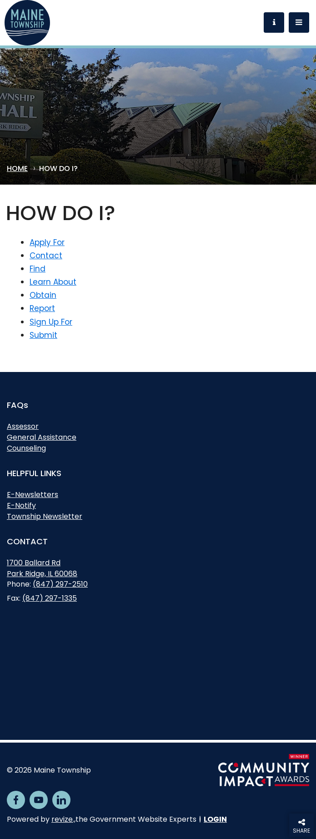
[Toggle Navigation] (299, 22)
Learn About (53, 281)
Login (215, 819)
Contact (46, 255)
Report (42, 308)
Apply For (47, 242)
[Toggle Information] (274, 22)
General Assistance (41, 437)
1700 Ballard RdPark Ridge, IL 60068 (42, 569)
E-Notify (21, 505)
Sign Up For (51, 322)
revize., (63, 819)
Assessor (23, 426)
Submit (43, 335)
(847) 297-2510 (60, 584)
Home (17, 169)
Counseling (26, 448)
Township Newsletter (44, 516)
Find (37, 268)
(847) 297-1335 (49, 598)
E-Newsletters (32, 494)
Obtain (43, 295)
